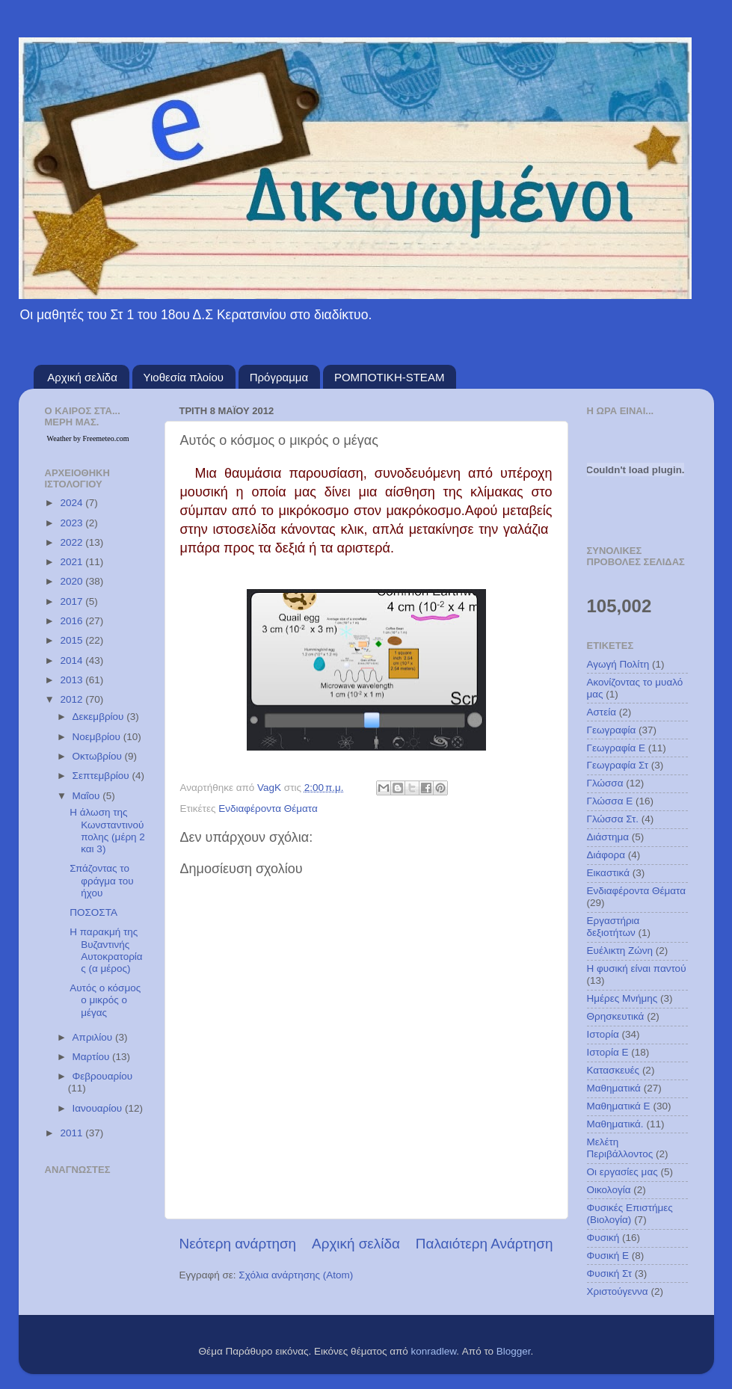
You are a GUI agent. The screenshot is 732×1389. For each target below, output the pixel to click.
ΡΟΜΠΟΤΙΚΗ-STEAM (389, 377)
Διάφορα (606, 854)
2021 (72, 561)
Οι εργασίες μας (622, 1171)
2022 (72, 542)
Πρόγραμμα (279, 377)
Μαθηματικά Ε (619, 1106)
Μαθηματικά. (615, 1124)
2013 (72, 680)
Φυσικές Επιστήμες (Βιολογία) (630, 1213)
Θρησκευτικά (616, 1016)
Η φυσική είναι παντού (636, 968)
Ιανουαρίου (99, 1108)
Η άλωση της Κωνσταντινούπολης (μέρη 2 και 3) (107, 830)
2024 (72, 502)
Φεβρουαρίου (103, 1076)
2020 (72, 581)
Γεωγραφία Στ (618, 765)
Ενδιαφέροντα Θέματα (268, 808)
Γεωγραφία (611, 730)
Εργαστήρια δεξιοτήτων (613, 926)
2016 (72, 620)
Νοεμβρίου (98, 736)
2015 (72, 640)
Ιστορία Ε (608, 1052)
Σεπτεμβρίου (102, 775)
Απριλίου (94, 1037)
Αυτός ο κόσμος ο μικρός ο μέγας (105, 999)
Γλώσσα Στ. (613, 819)
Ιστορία (603, 1034)
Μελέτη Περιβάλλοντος (620, 1147)
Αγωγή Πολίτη (618, 664)
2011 (72, 1133)
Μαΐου (88, 795)
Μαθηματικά (614, 1088)
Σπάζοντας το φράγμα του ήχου (101, 880)
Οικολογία (609, 1189)
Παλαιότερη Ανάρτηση (484, 1243)
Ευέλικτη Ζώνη (620, 950)
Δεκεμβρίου (100, 716)
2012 (72, 699)
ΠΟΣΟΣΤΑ (93, 912)
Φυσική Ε (608, 1255)
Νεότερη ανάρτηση (238, 1243)
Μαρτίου (93, 1056)
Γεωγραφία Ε (616, 748)
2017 (72, 601)
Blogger (513, 1351)
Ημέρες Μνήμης (622, 998)
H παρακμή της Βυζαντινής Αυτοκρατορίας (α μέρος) (106, 950)
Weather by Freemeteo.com (88, 438)
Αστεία (602, 712)
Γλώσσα (605, 783)
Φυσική (603, 1237)
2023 (72, 523)
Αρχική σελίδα (82, 377)
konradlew (434, 1351)
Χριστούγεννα (617, 1291)
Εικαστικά (608, 872)
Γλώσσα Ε (610, 801)
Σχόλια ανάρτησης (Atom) (296, 1275)
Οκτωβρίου (99, 756)
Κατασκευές (613, 1070)
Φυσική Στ (610, 1273)
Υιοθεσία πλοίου (184, 377)
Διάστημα (608, 837)
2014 (72, 660)
